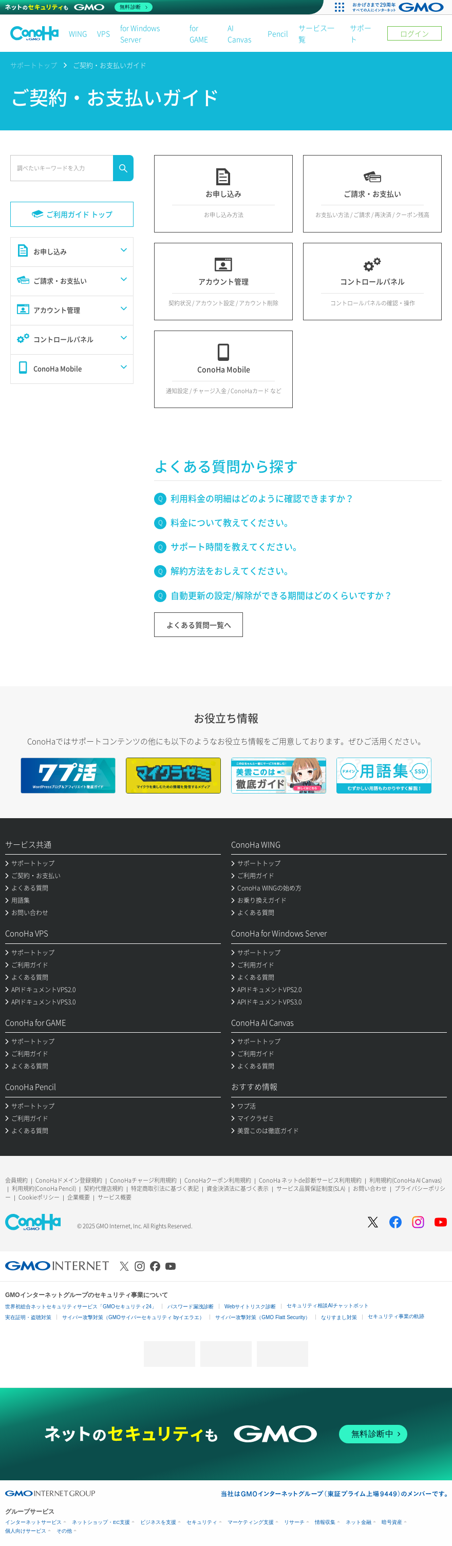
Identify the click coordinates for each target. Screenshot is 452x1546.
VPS (103, 33)
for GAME (199, 33)
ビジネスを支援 (158, 1522)
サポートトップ (33, 65)
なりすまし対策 (339, 1317)
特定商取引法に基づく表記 (165, 1188)
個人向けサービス (25, 1531)
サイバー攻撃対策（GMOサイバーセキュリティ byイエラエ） (133, 1317)
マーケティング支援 (251, 1522)
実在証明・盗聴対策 (28, 1317)
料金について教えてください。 (232, 522)
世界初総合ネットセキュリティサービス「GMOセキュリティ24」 (81, 1306)
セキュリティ (201, 1522)
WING (78, 33)
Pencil (278, 33)
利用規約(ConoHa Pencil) (44, 1188)
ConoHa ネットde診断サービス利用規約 (310, 1180)
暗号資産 (392, 1522)
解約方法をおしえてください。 (232, 570)
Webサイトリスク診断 (250, 1306)
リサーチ (294, 1522)
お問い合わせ (370, 1188)
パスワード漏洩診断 (190, 1306)
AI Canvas (239, 33)
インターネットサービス (33, 1522)
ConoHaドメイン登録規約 (68, 1180)
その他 (64, 1531)
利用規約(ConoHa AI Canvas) (405, 1180)
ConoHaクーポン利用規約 (217, 1180)
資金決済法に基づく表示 (237, 1188)
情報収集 (325, 1522)
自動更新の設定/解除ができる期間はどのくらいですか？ (281, 595)
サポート (360, 33)
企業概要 (78, 1197)
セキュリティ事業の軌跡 (396, 1316)
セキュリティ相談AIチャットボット (327, 1305)
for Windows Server (140, 33)
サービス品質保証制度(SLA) (310, 1188)
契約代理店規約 (103, 1188)
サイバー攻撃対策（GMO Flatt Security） (262, 1317)
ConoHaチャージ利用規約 (143, 1180)
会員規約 (16, 1180)
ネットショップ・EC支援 (101, 1522)
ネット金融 (358, 1522)
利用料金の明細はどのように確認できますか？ (262, 498)
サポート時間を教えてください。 (236, 546)
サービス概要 (114, 1197)
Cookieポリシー (39, 1197)
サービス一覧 (316, 33)
